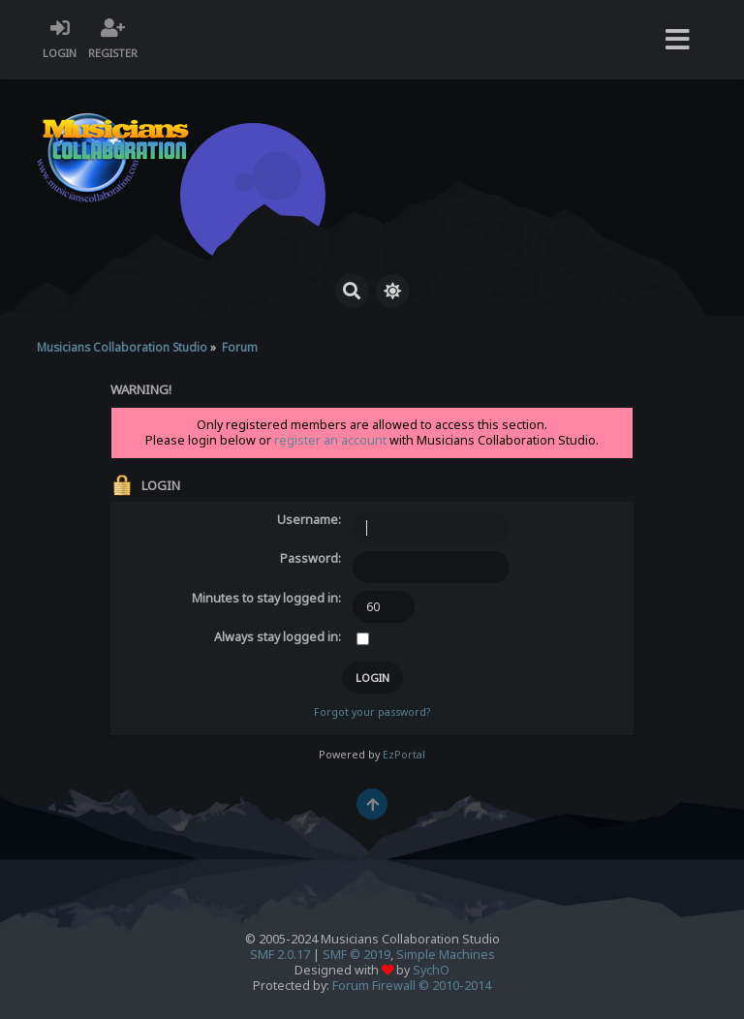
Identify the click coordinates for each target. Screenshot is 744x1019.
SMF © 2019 (356, 954)
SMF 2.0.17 (280, 954)
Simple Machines (445, 954)
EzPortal (404, 754)
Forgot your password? (372, 712)
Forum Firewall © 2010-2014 (411, 985)
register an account (330, 440)
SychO (431, 970)
